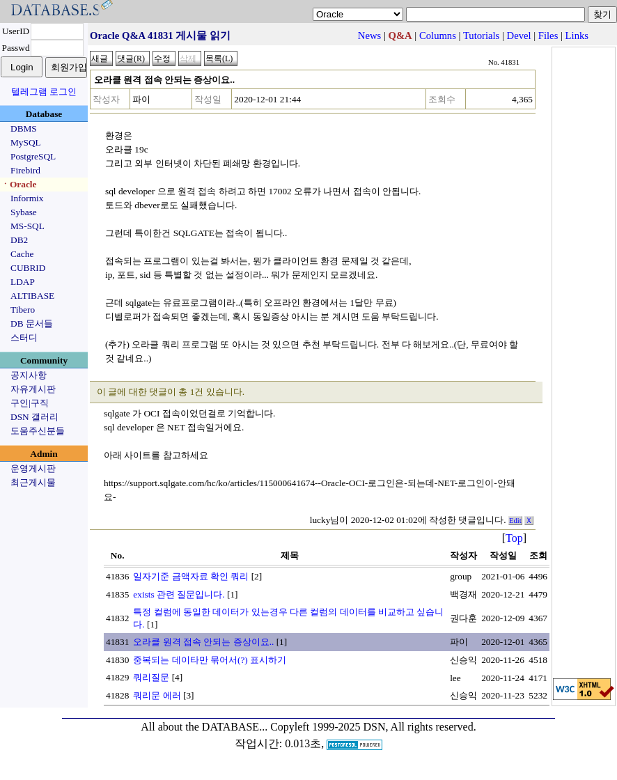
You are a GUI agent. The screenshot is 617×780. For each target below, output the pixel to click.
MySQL (25, 142)
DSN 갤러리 (34, 417)
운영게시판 (33, 468)
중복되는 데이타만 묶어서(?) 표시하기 (209, 660)
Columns (437, 35)
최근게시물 (33, 482)
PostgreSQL (33, 156)
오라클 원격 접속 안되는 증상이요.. (203, 642)
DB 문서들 (31, 323)
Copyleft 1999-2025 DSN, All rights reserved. (373, 727)
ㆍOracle (18, 184)
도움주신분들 (37, 431)
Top (514, 538)
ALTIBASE (32, 295)
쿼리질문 (151, 677)
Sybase (23, 212)
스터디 (24, 337)
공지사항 (28, 375)
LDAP (22, 281)
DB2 (19, 240)
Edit (515, 520)
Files (548, 35)
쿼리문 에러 (156, 695)
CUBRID (27, 268)
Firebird (25, 170)
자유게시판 (33, 389)
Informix (26, 198)
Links (576, 35)
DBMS (23, 128)
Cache (21, 254)
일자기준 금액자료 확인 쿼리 (191, 576)
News (369, 35)
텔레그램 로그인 (44, 91)
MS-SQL (27, 226)
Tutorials (481, 35)
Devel (519, 35)
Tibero (22, 309)
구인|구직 (29, 403)
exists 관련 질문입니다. (178, 594)
